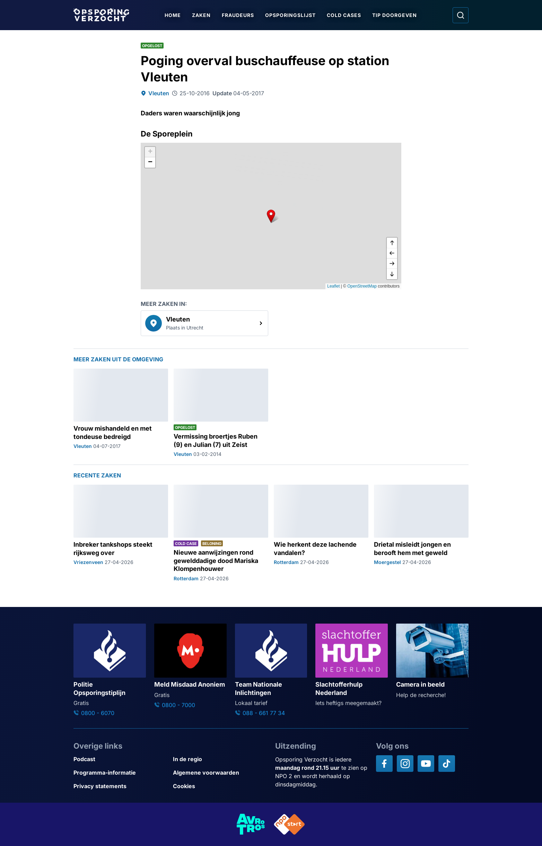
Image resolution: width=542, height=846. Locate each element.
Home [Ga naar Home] (173, 15)
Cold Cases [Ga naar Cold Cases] (344, 15)
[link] (204, 323)
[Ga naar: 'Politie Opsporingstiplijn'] (109, 670)
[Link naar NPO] (289, 824)
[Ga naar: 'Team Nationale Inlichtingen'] (271, 670)
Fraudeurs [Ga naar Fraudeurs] (238, 15)
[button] (271, 216)
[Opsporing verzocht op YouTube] (426, 763)
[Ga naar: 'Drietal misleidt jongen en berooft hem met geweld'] (421, 533)
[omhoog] (392, 243)
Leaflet (333, 286)
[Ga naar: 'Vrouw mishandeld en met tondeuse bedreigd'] (120, 413)
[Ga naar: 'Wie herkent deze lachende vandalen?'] (321, 533)
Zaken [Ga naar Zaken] (202, 15)
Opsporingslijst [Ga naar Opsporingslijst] (291, 15)
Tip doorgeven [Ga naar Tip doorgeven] (395, 15)
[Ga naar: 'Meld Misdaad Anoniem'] (190, 666)
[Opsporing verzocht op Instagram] (405, 763)
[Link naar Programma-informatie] (120, 773)
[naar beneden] (392, 274)
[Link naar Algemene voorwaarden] (220, 773)
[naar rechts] (392, 263)
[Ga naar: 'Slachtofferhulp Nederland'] (351, 665)
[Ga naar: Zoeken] (461, 15)
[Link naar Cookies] (220, 786)
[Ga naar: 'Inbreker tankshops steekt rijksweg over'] (120, 533)
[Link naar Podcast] (120, 759)
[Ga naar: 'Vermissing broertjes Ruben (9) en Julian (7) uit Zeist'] (221, 413)
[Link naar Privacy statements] (120, 786)
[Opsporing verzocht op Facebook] (384, 763)
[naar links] (392, 253)
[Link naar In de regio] (220, 759)
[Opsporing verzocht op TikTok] (446, 763)
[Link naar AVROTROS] (251, 824)
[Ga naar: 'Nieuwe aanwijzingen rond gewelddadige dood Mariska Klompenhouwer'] (221, 533)
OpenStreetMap (362, 286)
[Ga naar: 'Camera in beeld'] (432, 661)
